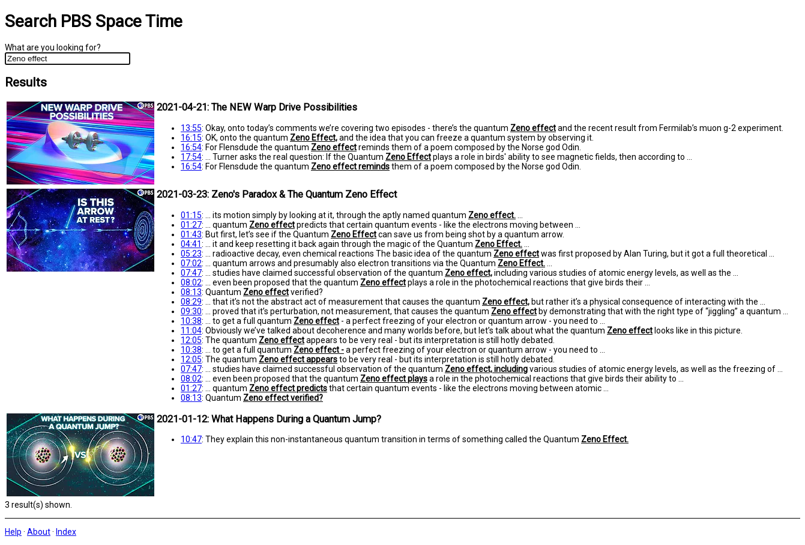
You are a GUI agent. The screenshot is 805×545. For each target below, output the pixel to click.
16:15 (191, 137)
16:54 (191, 147)
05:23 (191, 253)
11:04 (191, 330)
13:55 (191, 128)
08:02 (191, 282)
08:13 (191, 292)
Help (13, 532)
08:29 (191, 301)
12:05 (191, 340)
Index (66, 532)
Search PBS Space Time (93, 21)
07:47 (191, 273)
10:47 (191, 439)
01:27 (191, 225)
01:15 (191, 215)
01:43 (191, 234)
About (38, 532)
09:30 (191, 311)
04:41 (191, 244)
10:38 (191, 321)
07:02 (191, 263)
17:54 (191, 157)
